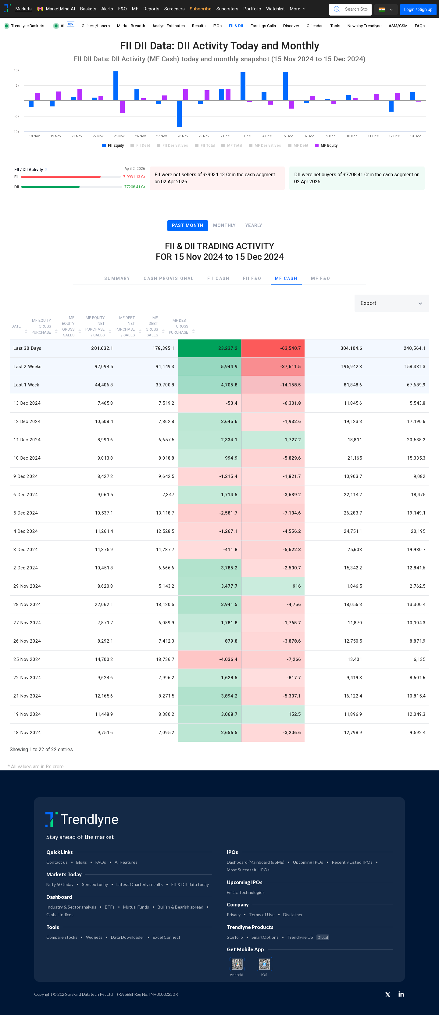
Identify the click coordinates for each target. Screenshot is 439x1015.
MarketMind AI (56, 9)
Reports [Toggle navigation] (151, 9)
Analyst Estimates (168, 25)
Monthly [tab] (224, 225)
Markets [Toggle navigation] (23, 9)
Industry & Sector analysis (71, 897)
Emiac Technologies (246, 882)
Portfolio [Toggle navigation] (252, 9)
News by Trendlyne (364, 25)
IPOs (217, 25)
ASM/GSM (398, 25)
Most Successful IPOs (248, 860)
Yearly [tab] (253, 225)
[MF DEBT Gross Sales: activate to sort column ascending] (341, 322)
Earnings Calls (263, 25)
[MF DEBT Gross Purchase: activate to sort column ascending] (398, 322)
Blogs (81, 852)
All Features (126, 852)
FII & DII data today (190, 874)
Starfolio (235, 927)
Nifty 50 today (59, 874)
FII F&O (252, 278)
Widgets (94, 927)
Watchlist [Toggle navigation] (275, 9)
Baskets (88, 9)
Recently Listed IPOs (352, 852)
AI (62, 25)
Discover (291, 25)
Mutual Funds (136, 897)
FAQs (420, 25)
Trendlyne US (308, 927)
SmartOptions (265, 927)
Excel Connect (166, 927)
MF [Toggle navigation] (135, 9)
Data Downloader (127, 927)
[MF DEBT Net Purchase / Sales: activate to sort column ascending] (278, 322)
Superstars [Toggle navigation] (227, 9)
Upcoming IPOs (308, 852)
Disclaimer (293, 905)
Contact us (57, 852)
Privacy (234, 905)
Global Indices (59, 905)
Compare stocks (61, 927)
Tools (335, 25)
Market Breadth (131, 25)
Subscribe (201, 9)
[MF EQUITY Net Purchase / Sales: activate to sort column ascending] (205, 322)
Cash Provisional (169, 278)
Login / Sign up (418, 9)
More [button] (298, 9)
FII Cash (218, 278)
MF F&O (320, 278)
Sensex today (95, 874)
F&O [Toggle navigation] (122, 9)
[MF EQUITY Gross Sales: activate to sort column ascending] (139, 322)
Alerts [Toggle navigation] (107, 9)
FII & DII (236, 25)
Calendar (315, 25)
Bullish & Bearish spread (180, 897)
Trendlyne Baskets (27, 25)
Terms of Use (262, 905)
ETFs (110, 897)
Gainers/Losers (96, 25)
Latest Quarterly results (139, 874)
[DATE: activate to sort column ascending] (28, 322)
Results (198, 25)
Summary (117, 278)
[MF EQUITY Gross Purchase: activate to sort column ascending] (78, 322)
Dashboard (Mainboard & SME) (255, 852)
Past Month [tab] (187, 225)
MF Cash (286, 278)
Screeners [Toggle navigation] (174, 9)
